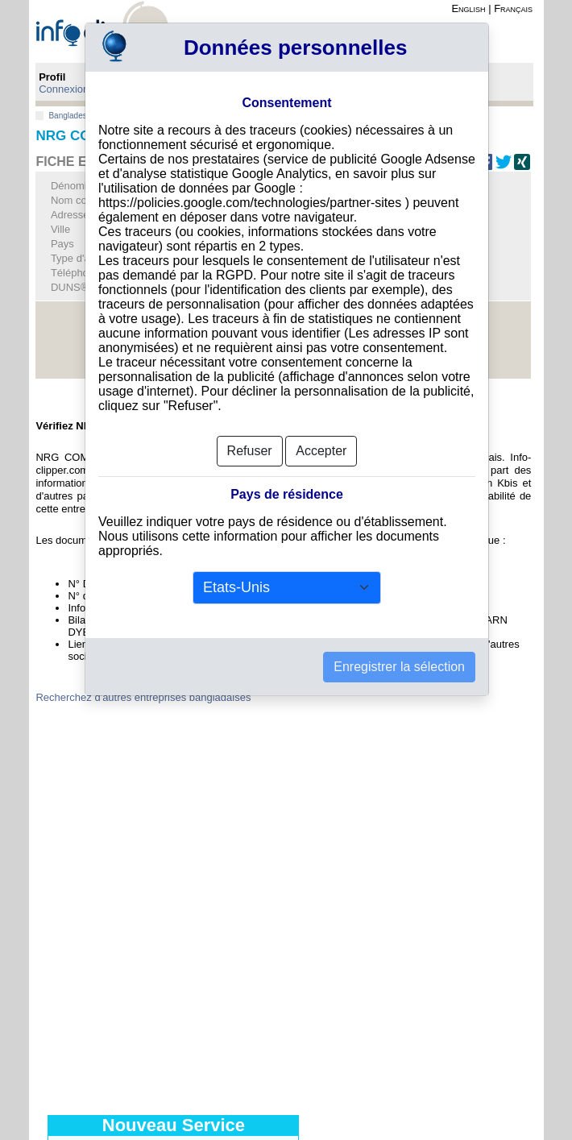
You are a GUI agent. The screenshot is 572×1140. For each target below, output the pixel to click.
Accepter (321, 451)
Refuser (249, 451)
